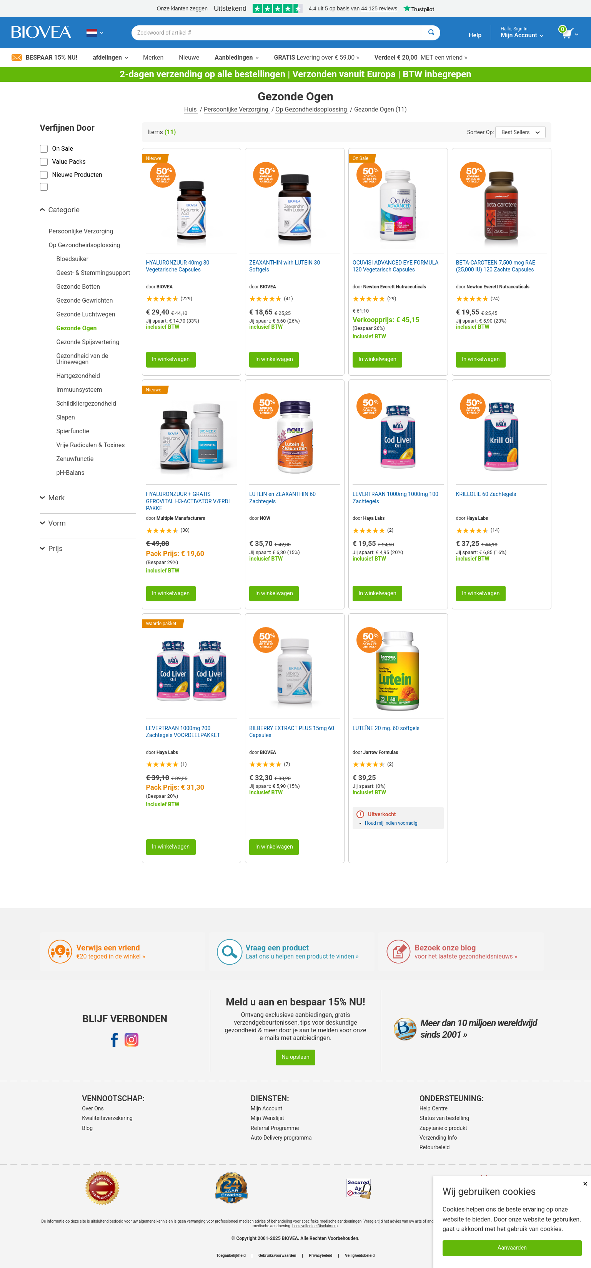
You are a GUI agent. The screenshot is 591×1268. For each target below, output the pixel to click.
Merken (153, 57)
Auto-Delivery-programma (281, 1138)
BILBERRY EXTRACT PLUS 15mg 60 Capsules (291, 731)
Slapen (66, 417)
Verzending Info (438, 1138)
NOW (265, 518)
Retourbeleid (434, 1147)
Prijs (51, 548)
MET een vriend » (421, 57)
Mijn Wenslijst (267, 1118)
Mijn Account (266, 1108)
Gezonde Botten (78, 286)
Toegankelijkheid (231, 1256)
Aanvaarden (512, 1248)
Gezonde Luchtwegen (86, 314)
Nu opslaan (295, 1057)
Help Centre (434, 1108)
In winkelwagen (171, 359)
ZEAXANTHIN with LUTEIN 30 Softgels (284, 266)
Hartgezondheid (78, 375)
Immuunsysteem (79, 389)
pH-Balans (71, 472)
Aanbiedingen (236, 57)
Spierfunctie (73, 431)
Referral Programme (275, 1128)
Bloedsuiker (72, 259)
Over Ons (93, 1108)
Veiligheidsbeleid (360, 1256)
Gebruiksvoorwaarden (277, 1256)
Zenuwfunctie (75, 459)
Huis (191, 109)
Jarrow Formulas (380, 752)
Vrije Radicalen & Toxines (91, 445)
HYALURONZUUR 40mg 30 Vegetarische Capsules (178, 266)
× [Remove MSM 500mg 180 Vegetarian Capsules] (585, 1183)
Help (475, 35)
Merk (52, 497)
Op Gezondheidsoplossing (311, 109)
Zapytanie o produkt (443, 1128)
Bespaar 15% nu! (44, 57)
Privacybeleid (320, 1256)
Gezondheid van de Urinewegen (82, 359)
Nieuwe (189, 57)
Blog (87, 1128)
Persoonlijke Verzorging (237, 109)
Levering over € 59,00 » (316, 57)
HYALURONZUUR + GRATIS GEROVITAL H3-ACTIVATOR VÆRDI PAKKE (188, 501)
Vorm (53, 523)
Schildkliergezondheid (87, 403)
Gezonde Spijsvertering (88, 342)
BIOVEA (164, 287)
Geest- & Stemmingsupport (93, 272)
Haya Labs (374, 518)
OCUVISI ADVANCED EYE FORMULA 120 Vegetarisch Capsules (395, 266)
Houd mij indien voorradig (391, 823)
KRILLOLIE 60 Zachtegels (486, 494)
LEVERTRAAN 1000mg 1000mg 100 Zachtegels (395, 497)
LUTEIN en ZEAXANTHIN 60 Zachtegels (282, 497)
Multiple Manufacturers (180, 518)
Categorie (60, 209)
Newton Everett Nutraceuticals (394, 287)
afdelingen (110, 57)
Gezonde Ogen (77, 328)
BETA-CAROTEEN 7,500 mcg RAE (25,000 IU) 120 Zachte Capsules (495, 266)
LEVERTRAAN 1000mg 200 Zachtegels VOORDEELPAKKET (183, 731)
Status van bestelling (444, 1118)
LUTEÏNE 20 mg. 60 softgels (386, 728)
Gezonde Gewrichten (85, 300)
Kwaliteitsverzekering (107, 1118)
